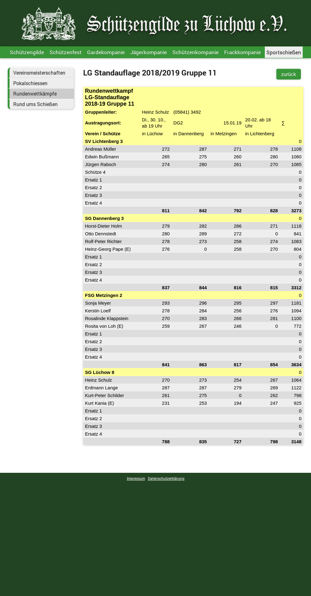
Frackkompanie (242, 52)
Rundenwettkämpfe (35, 94)
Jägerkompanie (148, 52)
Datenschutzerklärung (166, 478)
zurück (288, 74)
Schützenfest (66, 52)
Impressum (136, 478)
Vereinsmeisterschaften (39, 73)
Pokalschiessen (30, 83)
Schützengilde (27, 52)
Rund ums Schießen (35, 104)
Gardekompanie (106, 52)
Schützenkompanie (195, 52)
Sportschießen (283, 52)
